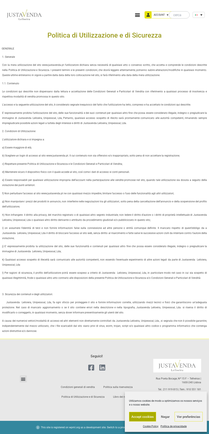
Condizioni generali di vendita (78, 387)
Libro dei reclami (122, 396)
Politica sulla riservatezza (118, 387)
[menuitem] (199, 15)
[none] (199, 15)
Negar (165, 417)
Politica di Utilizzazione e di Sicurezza (83, 396)
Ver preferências (188, 417)
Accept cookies (142, 417)
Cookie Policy (150, 426)
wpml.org (74, 427)
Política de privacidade (174, 426)
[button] (138, 15)
